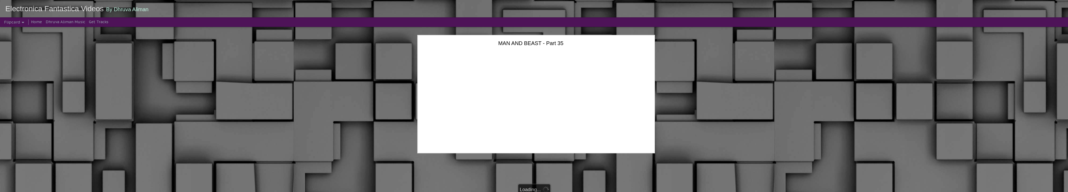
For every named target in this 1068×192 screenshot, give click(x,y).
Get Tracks (98, 21)
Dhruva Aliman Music (65, 21)
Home (36, 21)
